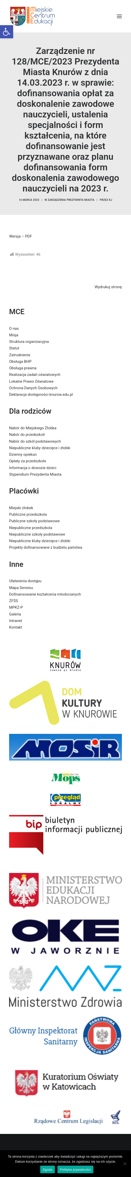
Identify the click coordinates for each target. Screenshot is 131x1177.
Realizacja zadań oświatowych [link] (34, 374)
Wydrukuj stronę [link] (108, 287)
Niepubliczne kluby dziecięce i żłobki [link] (39, 448)
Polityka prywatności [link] (75, 1169)
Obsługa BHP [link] (20, 361)
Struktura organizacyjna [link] (29, 341)
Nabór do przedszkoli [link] (27, 434)
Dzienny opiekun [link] (23, 454)
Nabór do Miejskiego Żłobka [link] (32, 428)
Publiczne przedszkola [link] (28, 514)
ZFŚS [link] (13, 601)
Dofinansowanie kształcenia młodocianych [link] (45, 594)
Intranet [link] (15, 620)
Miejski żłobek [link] (21, 508)
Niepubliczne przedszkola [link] (30, 528)
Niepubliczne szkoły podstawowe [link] (37, 534)
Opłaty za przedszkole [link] (27, 461)
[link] (6, 31)
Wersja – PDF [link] (20, 236)
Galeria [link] (15, 614)
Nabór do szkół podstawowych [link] (35, 441)
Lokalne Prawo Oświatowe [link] (31, 381)
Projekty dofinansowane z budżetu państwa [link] (45, 547)
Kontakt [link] (15, 627)
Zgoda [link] (47, 1169)
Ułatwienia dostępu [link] (25, 581)
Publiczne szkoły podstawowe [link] (34, 521)
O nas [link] (14, 328)
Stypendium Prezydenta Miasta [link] (35, 474)
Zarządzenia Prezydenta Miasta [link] (71, 200)
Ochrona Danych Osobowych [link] (33, 388)
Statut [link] (14, 348)
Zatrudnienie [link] (19, 355)
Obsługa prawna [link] (22, 368)
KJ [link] (110, 200)
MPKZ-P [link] (16, 607)
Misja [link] (13, 335)
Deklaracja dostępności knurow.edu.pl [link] (41, 394)
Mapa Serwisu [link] (21, 587)
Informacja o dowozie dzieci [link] (32, 468)
